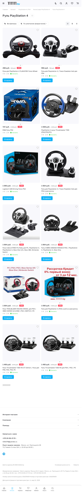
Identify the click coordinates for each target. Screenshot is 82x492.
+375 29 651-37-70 (9, 438)
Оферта (76, 465)
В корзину (8, 80)
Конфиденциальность (62, 465)
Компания (7, 420)
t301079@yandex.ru (10, 442)
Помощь (6, 425)
